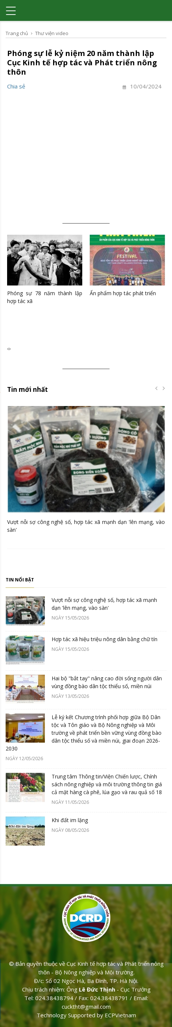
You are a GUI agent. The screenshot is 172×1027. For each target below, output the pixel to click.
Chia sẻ (16, 86)
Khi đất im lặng (70, 820)
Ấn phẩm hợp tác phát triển (123, 293)
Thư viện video (51, 33)
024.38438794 (54, 998)
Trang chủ (17, 33)
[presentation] (8, 348)
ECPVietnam (120, 1015)
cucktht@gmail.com (86, 1006)
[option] (86, 471)
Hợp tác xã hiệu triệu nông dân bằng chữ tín (104, 639)
